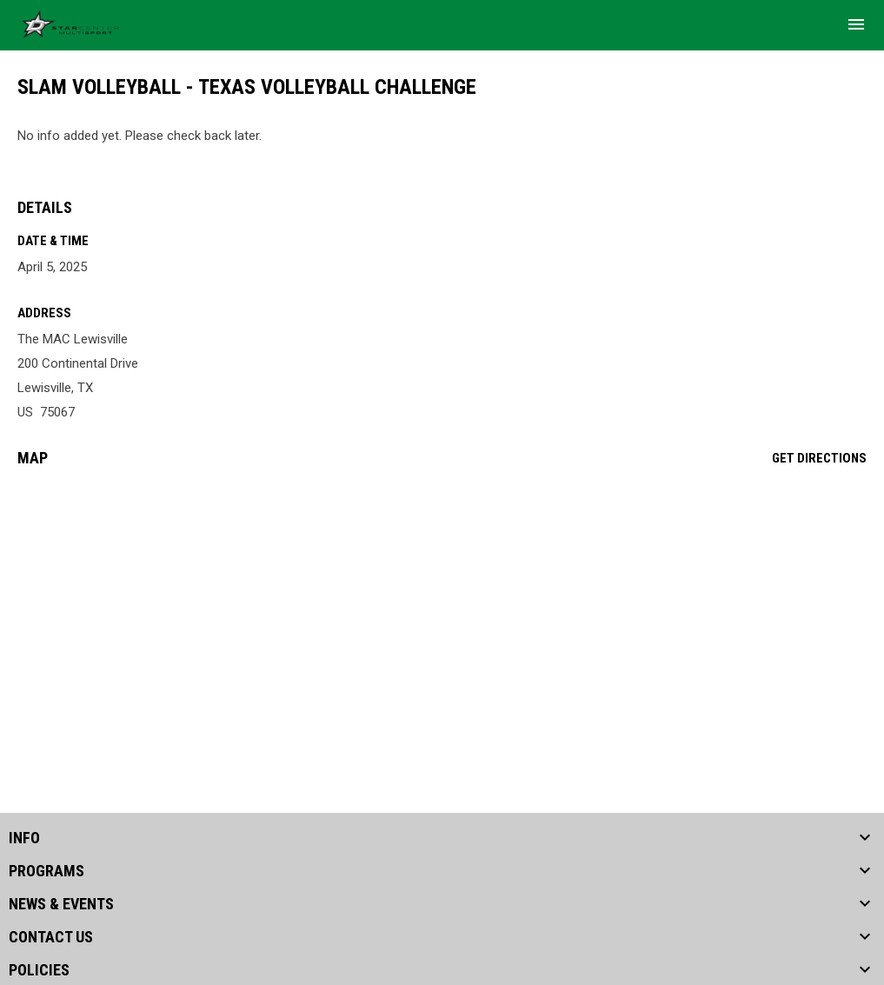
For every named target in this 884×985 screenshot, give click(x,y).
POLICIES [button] (39, 970)
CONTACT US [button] (51, 937)
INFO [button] (24, 838)
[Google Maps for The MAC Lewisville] (442, 613)
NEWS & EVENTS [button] (61, 904)
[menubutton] (856, 24)
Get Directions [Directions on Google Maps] (819, 458)
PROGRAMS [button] (46, 871)
